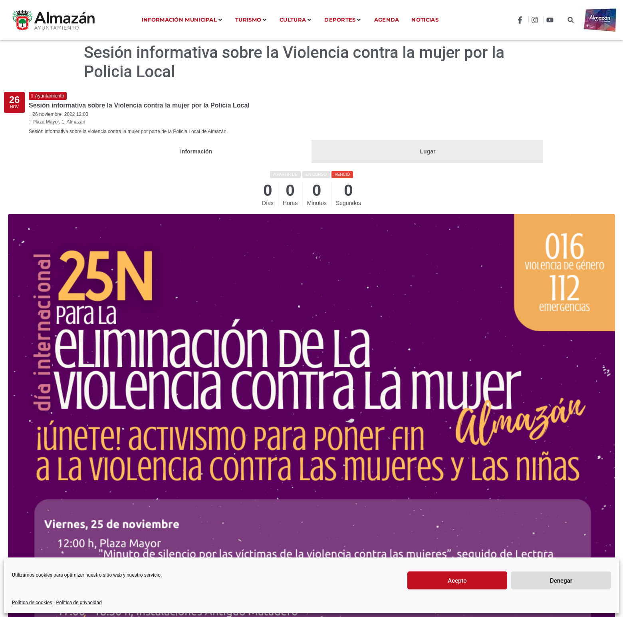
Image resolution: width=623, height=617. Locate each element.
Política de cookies (32, 602)
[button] (570, 20)
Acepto (457, 580)
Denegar (561, 580)
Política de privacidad (79, 602)
